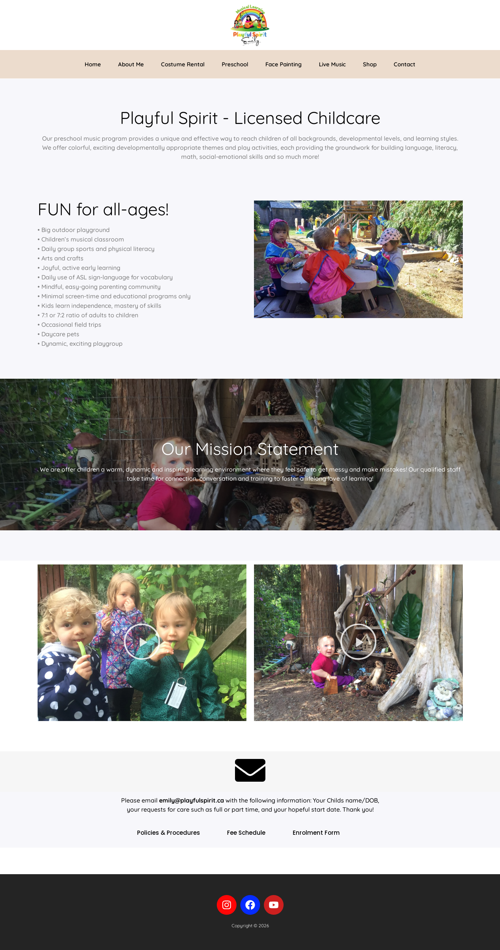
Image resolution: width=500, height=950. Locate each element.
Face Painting (283, 64)
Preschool (235, 64)
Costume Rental (183, 64)
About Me (131, 64)
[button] (142, 642)
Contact (404, 64)
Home (93, 64)
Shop (370, 64)
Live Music (332, 64)
